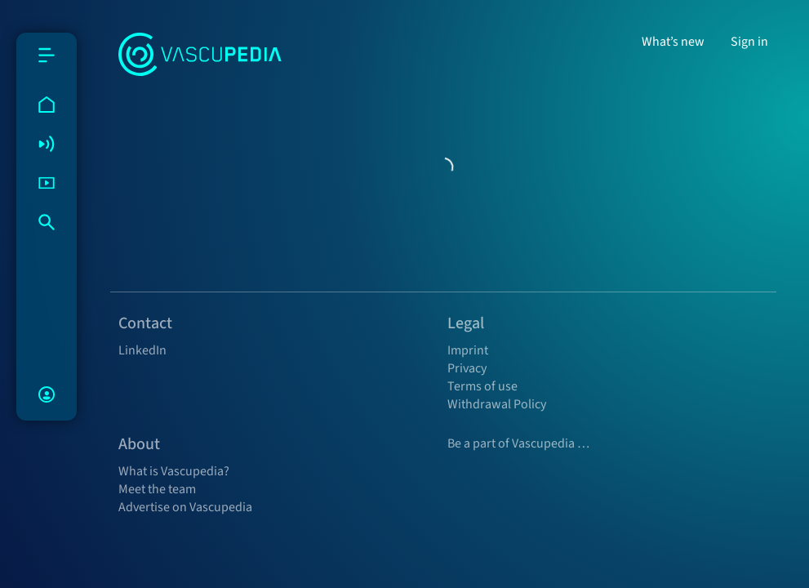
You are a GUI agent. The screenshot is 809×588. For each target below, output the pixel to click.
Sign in (749, 42)
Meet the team (157, 489)
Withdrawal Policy (496, 404)
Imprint (467, 350)
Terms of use (482, 386)
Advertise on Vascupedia (185, 507)
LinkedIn (142, 350)
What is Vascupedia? (173, 471)
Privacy (467, 368)
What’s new (673, 42)
